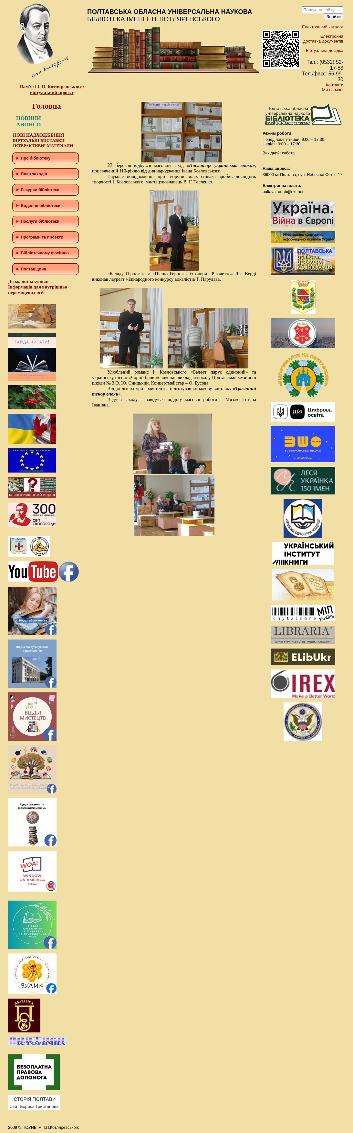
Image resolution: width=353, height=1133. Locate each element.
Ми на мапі (332, 89)
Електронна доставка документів (323, 39)
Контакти (334, 85)
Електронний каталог (322, 26)
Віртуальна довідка (324, 50)
